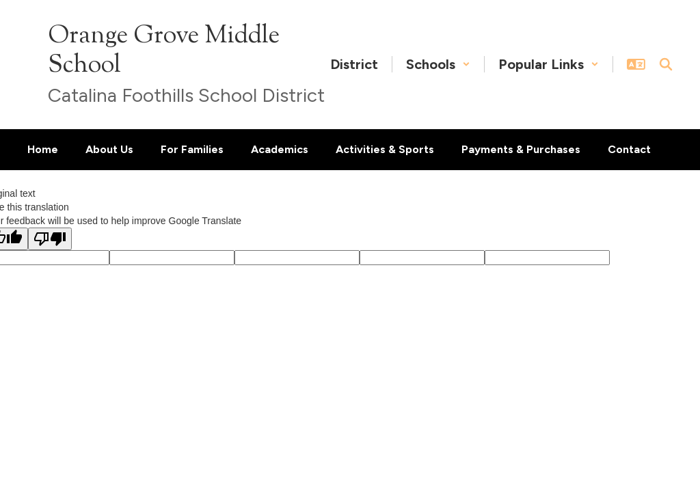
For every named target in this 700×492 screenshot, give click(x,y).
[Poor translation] (50, 239)
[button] (438, 64)
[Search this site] (666, 64)
